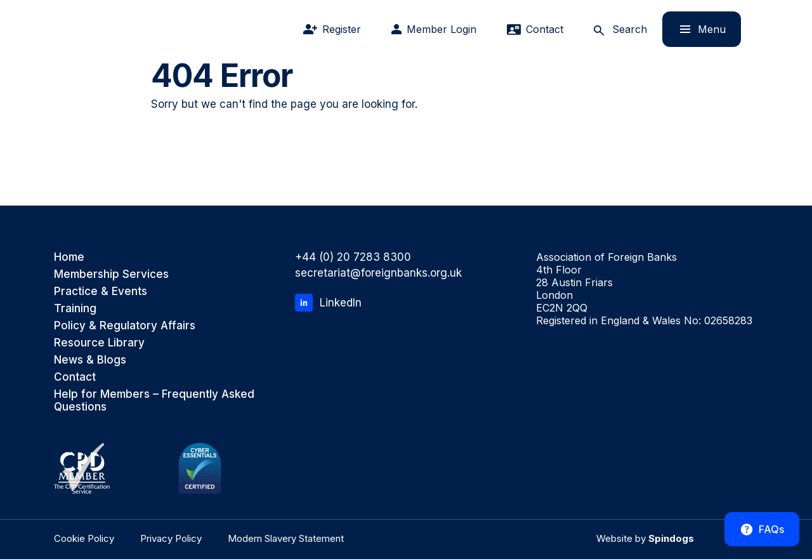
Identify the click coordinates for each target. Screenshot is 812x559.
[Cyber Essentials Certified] (199, 468)
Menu (694, 29)
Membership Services (111, 274)
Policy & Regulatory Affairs (124, 325)
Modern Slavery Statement (286, 538)
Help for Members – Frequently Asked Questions (154, 400)
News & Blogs (90, 359)
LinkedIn (328, 303)
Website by (645, 538)
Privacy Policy (171, 538)
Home (69, 257)
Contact (75, 377)
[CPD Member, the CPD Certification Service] (82, 468)
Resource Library (99, 342)
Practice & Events (100, 291)
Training (75, 308)
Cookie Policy (84, 538)
